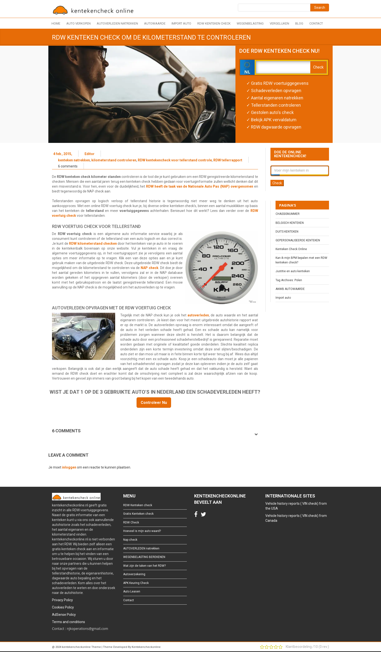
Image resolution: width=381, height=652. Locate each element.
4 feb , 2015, (62, 154)
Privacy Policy (62, 600)
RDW (254, 211)
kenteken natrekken (74, 160)
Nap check (130, 539)
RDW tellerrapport (227, 160)
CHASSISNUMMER (288, 214)
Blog (299, 23)
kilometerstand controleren (113, 160)
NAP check (149, 268)
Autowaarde (154, 23)
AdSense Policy (64, 615)
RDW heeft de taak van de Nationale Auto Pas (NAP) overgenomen (200, 186)
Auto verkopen (78, 23)
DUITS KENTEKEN (287, 231)
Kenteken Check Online (291, 249)
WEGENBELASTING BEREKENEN (144, 557)
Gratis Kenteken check (138, 513)
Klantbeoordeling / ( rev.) (307, 647)
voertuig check (64, 215)
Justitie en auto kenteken (293, 271)
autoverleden (198, 315)
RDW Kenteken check (214, 23)
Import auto (181, 23)
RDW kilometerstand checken (93, 243)
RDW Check (131, 522)
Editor (90, 154)
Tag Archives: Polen (289, 280)
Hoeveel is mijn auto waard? (142, 531)
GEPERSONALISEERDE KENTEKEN (298, 240)
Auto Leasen (131, 591)
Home (56, 23)
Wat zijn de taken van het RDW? (144, 565)
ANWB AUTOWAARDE (290, 289)
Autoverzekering (134, 574)
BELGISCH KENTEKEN (290, 223)
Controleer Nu (154, 402)
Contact (316, 23)
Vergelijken (279, 23)
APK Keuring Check (136, 583)
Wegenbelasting (250, 23)
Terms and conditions (68, 622)
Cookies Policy (63, 607)
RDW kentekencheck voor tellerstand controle (175, 160)
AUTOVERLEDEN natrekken (117, 23)
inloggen (69, 467)
